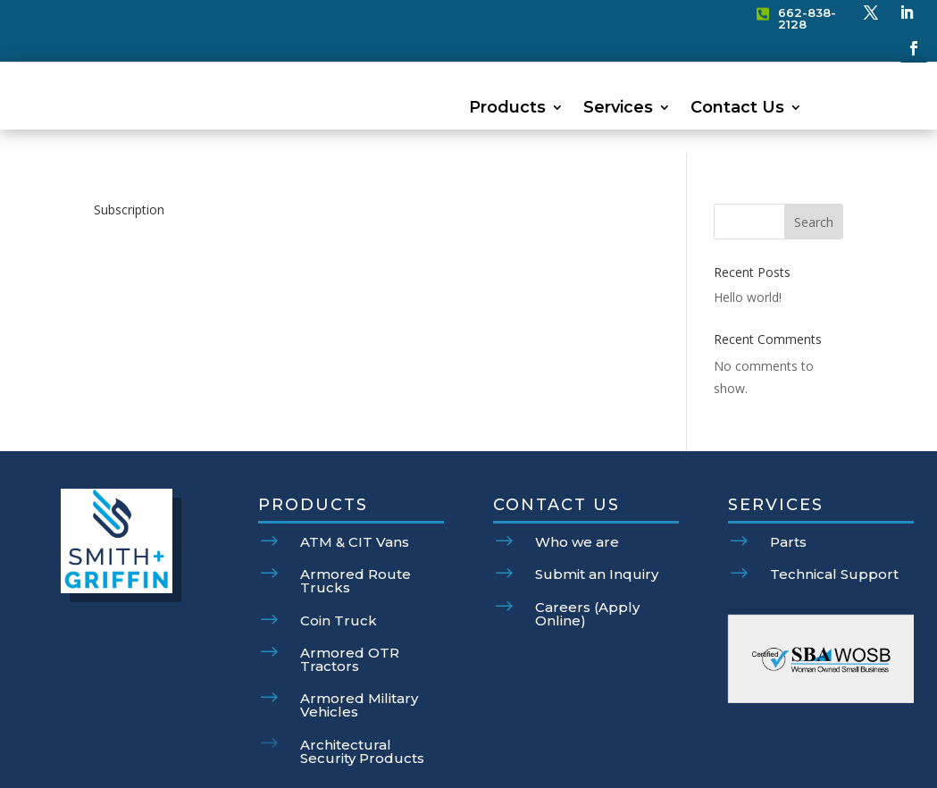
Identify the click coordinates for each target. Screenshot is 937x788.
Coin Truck (338, 574)
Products (507, 109)
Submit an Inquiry (596, 528)
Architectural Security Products (362, 706)
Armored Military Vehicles (359, 659)
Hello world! (748, 251)
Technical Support (834, 528)
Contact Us (737, 109)
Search (813, 176)
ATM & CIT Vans (354, 496)
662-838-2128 (807, 18)
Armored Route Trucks (355, 535)
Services (618, 109)
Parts (788, 496)
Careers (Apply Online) (587, 568)
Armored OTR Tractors (349, 614)
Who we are (577, 496)
